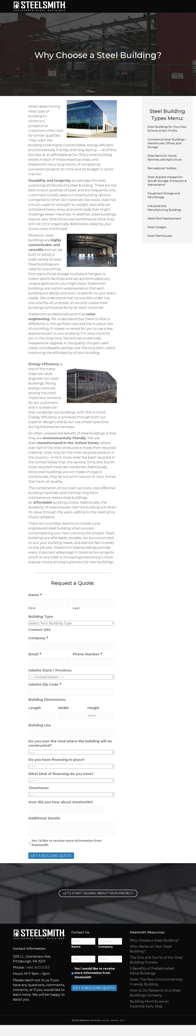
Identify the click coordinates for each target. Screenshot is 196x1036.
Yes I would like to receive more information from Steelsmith (94, 984)
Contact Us (149, 17)
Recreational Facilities (162, 179)
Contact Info (39, 641)
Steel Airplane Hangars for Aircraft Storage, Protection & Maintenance (167, 192)
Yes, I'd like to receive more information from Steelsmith (67, 854)
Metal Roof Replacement (164, 229)
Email (34, 665)
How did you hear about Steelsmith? (60, 813)
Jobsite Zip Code (44, 696)
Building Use (39, 736)
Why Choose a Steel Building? (154, 951)
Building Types (99, 6)
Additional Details (44, 829)
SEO (122, 1031)
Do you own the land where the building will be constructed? (70, 754)
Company (38, 649)
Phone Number (87, 665)
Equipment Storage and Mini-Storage (164, 206)
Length (34, 719)
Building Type (40, 628)
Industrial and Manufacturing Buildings (164, 219)
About (131, 17)
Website (114, 1031)
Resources (113, 17)
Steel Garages (157, 238)
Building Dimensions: (47, 711)
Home (78, 6)
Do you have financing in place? (56, 771)
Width (63, 719)
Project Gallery (87, 17)
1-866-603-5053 (37, 978)
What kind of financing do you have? (60, 785)
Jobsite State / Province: (50, 681)
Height (93, 719)
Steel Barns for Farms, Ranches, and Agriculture (165, 169)
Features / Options (148, 6)
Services (121, 6)
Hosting (105, 1031)
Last (76, 619)
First (32, 619)
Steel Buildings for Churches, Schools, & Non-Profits (167, 140)
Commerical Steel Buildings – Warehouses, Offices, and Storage (167, 154)
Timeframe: (38, 799)
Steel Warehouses (160, 247)
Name (35, 606)
